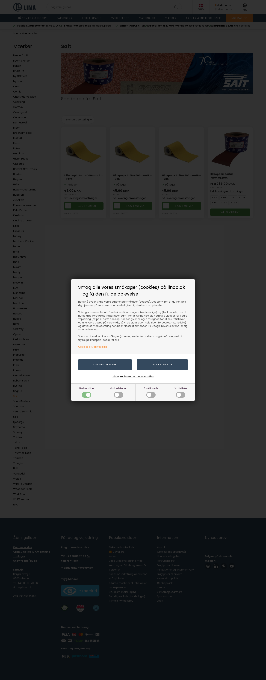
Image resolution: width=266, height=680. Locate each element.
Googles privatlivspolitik (92, 347)
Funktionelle (151, 392)
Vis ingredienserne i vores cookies (133, 376)
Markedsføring (118, 392)
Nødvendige (86, 392)
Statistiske (180, 392)
